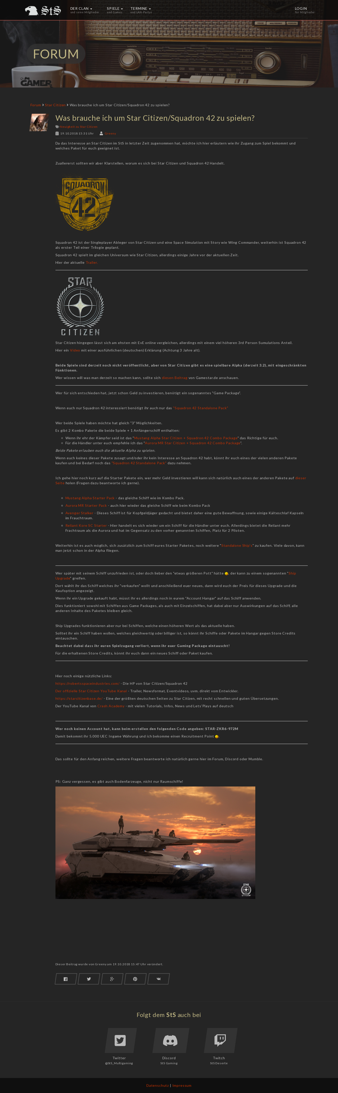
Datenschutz (157, 1085)
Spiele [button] (115, 10)
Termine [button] (141, 10)
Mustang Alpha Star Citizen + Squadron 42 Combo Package (185, 438)
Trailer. (92, 262)
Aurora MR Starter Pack (86, 505)
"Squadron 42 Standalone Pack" (200, 408)
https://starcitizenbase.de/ (79, 698)
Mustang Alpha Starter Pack (90, 498)
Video (75, 350)
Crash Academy (111, 706)
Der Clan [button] (85, 10)
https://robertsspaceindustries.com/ (88, 683)
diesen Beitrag (174, 378)
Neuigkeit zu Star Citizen (79, 126)
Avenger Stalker (79, 513)
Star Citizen (55, 105)
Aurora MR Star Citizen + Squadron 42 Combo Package (192, 443)
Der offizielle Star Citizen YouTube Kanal (91, 691)
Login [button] (305, 10)
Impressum (182, 1085)
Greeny (110, 133)
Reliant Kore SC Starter (86, 525)
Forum (35, 105)
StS (171, 1014)
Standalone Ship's (236, 545)
